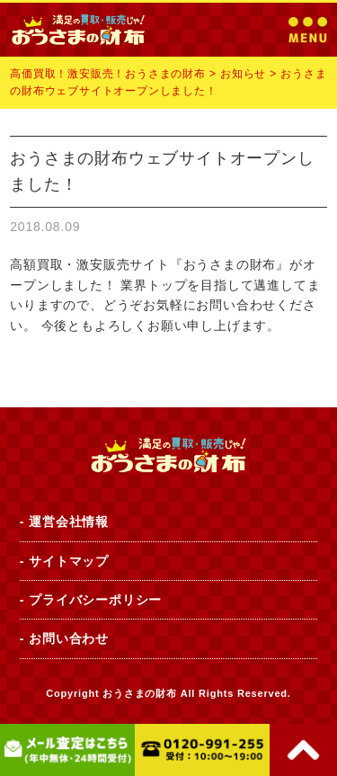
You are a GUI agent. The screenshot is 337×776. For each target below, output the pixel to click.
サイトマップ (69, 561)
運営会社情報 (69, 521)
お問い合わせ (69, 638)
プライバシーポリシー (95, 600)
